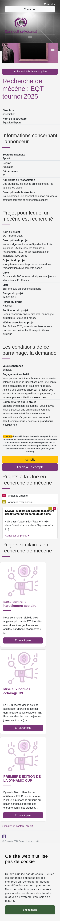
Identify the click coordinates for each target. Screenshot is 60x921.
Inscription (30, 459)
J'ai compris (30, 909)
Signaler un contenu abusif (17, 826)
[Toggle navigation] (30, 37)
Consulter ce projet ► (17, 535)
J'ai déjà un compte (30, 467)
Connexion (30, 9)
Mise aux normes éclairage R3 (16, 691)
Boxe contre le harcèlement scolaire (19, 603)
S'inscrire (49, 4)
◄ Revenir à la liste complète (30, 71)
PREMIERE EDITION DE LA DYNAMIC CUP (22, 778)
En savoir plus (23, 640)
